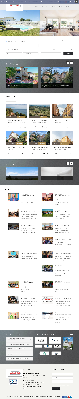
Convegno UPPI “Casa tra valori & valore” (32, 253)
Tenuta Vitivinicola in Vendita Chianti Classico (48, 121)
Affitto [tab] (30, 100)
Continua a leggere (13, 29)
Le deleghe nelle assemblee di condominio (67, 314)
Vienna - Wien (12, 178)
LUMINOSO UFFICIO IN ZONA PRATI (65, 121)
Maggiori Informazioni (70, 1)
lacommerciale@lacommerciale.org (36, 382)
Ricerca (68, 54)
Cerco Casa (44, 6)
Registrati (56, 388)
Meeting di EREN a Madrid (28, 225)
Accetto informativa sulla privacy (61, 385)
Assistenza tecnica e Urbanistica (16, 348)
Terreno (15, 41)
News (60, 6)
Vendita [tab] (20, 100)
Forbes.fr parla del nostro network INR (66, 283)
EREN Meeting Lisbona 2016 (28, 298)
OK (76, 1)
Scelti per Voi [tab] (11, 100)
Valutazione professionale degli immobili (19, 358)
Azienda (22, 41)
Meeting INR (58, 267)
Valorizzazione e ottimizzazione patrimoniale (16, 339)
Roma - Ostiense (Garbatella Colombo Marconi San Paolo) (56, 86)
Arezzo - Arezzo (13, 86)
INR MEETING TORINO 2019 (27, 283)
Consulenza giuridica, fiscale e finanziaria (19, 344)
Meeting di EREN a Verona (62, 225)
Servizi (36, 6)
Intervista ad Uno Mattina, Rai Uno (30, 195)
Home (29, 6)
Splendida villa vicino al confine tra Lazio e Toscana (25, 24)
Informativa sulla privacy (29, 388)
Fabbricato (9, 41)
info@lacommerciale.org (33, 384)
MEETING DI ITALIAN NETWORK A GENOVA (31, 211)
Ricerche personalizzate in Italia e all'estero (17, 353)
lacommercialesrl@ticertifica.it (34, 386)
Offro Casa (53, 6)
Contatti (67, 6)
